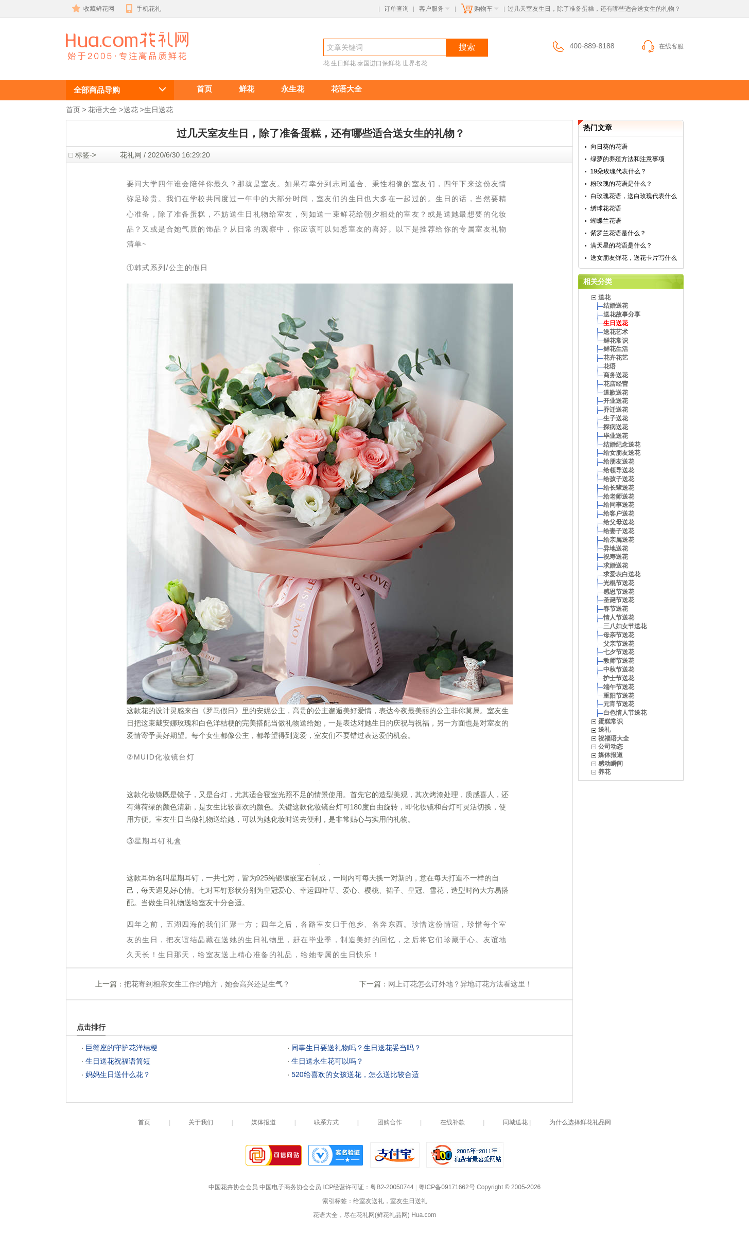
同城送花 (515, 1122)
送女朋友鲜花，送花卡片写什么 (633, 257)
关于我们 (200, 1122)
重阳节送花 (618, 695)
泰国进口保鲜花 (378, 63)
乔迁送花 (615, 409)
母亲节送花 (618, 635)
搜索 (467, 47)
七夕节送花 (618, 652)
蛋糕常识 (610, 721)
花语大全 (346, 88)
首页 (204, 88)
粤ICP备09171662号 (447, 1187)
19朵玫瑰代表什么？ (618, 171)
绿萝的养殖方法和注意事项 (627, 159)
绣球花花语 (605, 208)
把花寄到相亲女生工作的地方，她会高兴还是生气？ (207, 984)
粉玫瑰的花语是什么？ (621, 183)
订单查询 (396, 8)
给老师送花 (618, 496)
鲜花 (246, 88)
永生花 (292, 88)
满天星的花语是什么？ (621, 245)
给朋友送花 (618, 461)
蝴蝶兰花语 (605, 220)
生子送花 (615, 418)
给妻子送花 (618, 531)
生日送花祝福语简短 (117, 1061)
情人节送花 (618, 617)
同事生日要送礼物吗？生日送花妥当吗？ (356, 1048)
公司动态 (610, 746)
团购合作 (389, 1122)
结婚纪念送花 (621, 444)
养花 (604, 771)
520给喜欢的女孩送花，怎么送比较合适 (355, 1074)
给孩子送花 (618, 479)
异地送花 (615, 548)
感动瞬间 (610, 763)
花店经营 (615, 383)
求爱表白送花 (621, 574)
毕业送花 (615, 435)
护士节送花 (618, 678)
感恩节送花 (618, 591)
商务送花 (615, 375)
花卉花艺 (615, 357)
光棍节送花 (618, 583)
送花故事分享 (621, 314)
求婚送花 (615, 565)
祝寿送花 (615, 556)
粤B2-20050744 (391, 1187)
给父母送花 (618, 522)
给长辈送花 (618, 487)
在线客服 (662, 46)
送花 (131, 109)
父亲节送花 (618, 643)
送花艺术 (615, 332)
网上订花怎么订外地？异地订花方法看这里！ (460, 984)
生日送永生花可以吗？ (327, 1061)
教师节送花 (618, 660)
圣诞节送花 (618, 600)
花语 (609, 366)
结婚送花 (615, 305)
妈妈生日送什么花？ (117, 1074)
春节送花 (615, 608)
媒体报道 (610, 754)
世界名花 (415, 63)
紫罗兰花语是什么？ (618, 233)
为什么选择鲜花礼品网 (580, 1122)
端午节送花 (618, 687)
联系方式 (326, 1122)
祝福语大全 (613, 738)
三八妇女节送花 (625, 626)
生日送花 (158, 109)
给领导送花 (618, 470)
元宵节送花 (618, 704)
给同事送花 (618, 504)
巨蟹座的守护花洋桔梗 (121, 1048)
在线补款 (452, 1122)
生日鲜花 (343, 63)
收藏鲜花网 (92, 9)
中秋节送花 (618, 669)
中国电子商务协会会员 (290, 1187)
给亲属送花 (618, 539)
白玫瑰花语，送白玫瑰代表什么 (633, 196)
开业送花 (615, 400)
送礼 (604, 729)
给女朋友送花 (621, 452)
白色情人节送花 (625, 712)
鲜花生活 (615, 348)
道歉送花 (615, 392)
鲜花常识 (615, 340)
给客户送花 (618, 513)
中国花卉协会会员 (233, 1187)
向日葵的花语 (609, 146)
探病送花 (615, 427)
